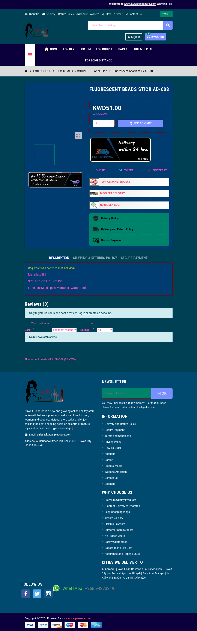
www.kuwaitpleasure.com (76, 618)
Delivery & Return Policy (58, 14)
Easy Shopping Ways (117, 511)
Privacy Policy (113, 441)
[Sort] (41, 326)
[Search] (130, 25)
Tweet (126, 170)
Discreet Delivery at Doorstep (122, 505)
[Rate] (93, 326)
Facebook (25, 593)
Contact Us (133, 14)
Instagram (48, 593)
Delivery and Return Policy (120, 423)
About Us (32, 14)
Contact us (111, 477)
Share (98, 170)
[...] (73, 428)
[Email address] (127, 393)
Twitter (37, 593)
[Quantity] (104, 123)
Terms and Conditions (118, 435)
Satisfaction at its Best (118, 547)
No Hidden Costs (115, 535)
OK (162, 393)
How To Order (112, 14)
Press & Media (113, 465)
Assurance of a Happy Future (122, 553)
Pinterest (157, 170)
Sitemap (110, 483)
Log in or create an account (94, 313)
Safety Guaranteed (116, 541)
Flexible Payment (115, 523)
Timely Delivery (114, 517)
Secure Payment (88, 14)
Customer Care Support (119, 529)
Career (109, 459)
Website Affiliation (116, 471)
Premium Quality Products (120, 499)
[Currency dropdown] (166, 14)
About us (110, 453)
